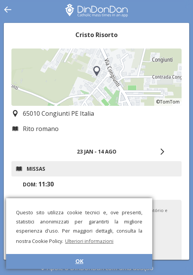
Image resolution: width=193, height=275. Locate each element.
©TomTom (168, 102)
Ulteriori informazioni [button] (89, 241)
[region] (96, 77)
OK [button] (79, 261)
